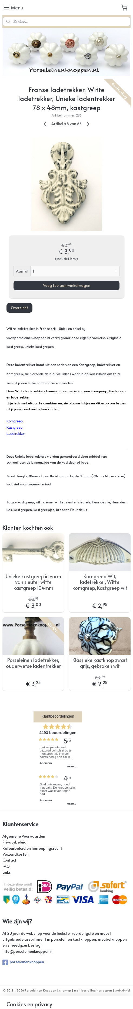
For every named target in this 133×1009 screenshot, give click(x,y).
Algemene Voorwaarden (23, 836)
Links (6, 872)
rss (76, 990)
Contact (9, 860)
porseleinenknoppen (23, 962)
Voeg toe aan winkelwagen (66, 285)
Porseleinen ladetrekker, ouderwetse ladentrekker (33, 663)
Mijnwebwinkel (84, 999)
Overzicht (19, 307)
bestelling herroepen (96, 990)
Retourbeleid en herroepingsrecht (32, 848)
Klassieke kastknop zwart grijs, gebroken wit (99, 663)
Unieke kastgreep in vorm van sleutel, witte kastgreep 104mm (33, 582)
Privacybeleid (14, 842)
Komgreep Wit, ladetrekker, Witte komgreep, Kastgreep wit (99, 582)
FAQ (6, 866)
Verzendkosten (15, 854)
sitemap (65, 990)
